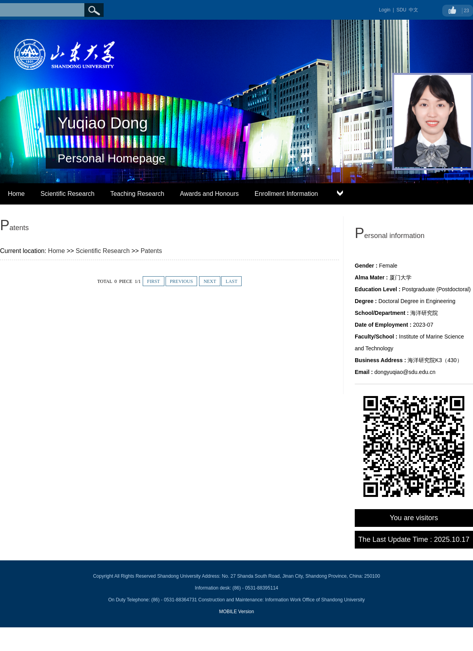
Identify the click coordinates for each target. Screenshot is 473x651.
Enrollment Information (286, 193)
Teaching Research (137, 193)
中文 (413, 10)
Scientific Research (68, 193)
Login (384, 10)
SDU (401, 10)
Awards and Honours (209, 193)
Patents (151, 250)
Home (16, 193)
